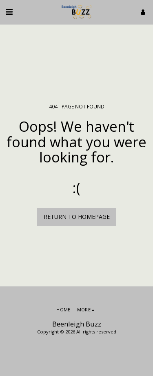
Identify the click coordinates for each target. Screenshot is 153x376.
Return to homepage (77, 217)
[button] (9, 11)
